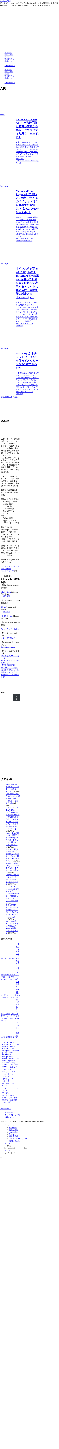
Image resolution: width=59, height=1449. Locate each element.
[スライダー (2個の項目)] (6, 1076)
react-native (13, 1132)
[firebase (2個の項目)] (4, 1047)
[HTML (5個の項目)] (12, 1049)
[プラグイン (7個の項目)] (6, 1093)
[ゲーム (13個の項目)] (14, 1072)
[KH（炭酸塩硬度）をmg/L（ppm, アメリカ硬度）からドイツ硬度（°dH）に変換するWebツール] (7, 1005)
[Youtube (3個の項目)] (4, 1065)
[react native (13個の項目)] (6, 1055)
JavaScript (13, 1128)
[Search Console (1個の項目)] (7, 1059)
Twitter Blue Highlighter (10, 629)
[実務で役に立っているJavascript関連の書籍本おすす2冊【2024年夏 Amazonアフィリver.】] (7, 966)
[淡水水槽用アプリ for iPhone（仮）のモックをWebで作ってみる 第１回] (7, 987)
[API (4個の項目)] (3, 1043)
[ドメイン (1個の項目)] (5, 1090)
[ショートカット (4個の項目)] (8, 1074)
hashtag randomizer (8, 647)
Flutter (11, 1134)
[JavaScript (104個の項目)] (15, 1051)
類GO (3, 607)
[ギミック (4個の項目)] (5, 1072)
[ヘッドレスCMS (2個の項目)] (8, 1095)
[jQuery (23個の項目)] (4, 1053)
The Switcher (6, 592)
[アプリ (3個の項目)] (4, 1067)
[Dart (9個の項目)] (16, 1045)
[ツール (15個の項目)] (4, 1086)
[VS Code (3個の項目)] (5, 1063)
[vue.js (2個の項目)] (12, 1063)
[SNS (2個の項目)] (17, 1059)
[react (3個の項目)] (10, 1053)
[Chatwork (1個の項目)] (10, 1043)
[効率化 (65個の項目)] (4, 1100)
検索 (3, 693)
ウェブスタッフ (7, 571)
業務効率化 (13, 1130)
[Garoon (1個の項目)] (4, 1049)
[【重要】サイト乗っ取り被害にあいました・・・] (7, 949)
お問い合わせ (10, 1117)
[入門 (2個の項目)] (9, 1098)
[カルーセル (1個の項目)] (6, 1069)
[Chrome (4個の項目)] (4, 1045)
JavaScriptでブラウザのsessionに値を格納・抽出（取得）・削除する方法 (13, 798)
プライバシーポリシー (14, 1115)
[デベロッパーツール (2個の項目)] (10, 1088)
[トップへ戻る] (1, 1157)
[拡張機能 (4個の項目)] (13, 1100)
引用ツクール (6, 616)
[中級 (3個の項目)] (3, 1098)
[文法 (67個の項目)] (3, 1102)
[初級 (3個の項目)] (15, 1098)
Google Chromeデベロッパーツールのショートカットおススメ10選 (12, 879)
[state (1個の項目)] (3, 1061)
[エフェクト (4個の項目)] (14, 1067)
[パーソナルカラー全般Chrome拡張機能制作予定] (7, 1028)
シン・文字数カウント (10, 638)
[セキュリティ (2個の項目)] (7, 1079)
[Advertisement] (21, 29)
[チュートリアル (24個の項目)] (8, 1083)
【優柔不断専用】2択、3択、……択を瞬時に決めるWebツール (10, 667)
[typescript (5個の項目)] (11, 1061)
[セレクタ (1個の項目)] (5, 1081)
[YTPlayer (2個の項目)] (13, 1065)
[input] (15, 1148)
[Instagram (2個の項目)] (5, 1051)
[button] (26, 1148)
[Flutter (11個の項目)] (12, 1047)
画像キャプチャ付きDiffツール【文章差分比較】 (10, 674)
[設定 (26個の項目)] (9, 1102)
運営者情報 (9, 1113)
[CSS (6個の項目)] (11, 1045)
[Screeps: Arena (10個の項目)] (7, 1057)
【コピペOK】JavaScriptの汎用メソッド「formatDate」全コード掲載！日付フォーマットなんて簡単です (12, 894)
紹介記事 (6, 596)
